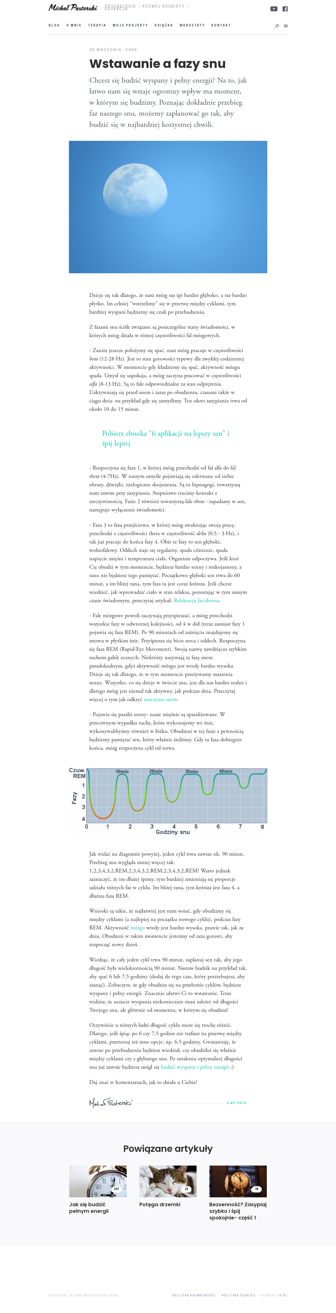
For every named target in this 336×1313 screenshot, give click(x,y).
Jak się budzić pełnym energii (89, 1207)
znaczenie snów (160, 700)
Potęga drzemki (159, 1204)
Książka (164, 25)
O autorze (237, 1103)
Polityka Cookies (238, 1295)
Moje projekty (130, 25)
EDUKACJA (116, 9)
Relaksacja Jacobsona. (197, 601)
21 (186, 1189)
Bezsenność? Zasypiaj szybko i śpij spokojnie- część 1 (238, 1211)
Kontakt (221, 25)
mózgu (137, 928)
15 (256, 1189)
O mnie (74, 25)
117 (116, 1189)
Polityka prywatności (194, 1295)
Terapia (97, 25)
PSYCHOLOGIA (120, 7)
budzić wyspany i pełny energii (195, 1067)
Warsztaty (192, 25)
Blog (54, 25)
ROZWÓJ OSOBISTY (163, 7)
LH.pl (282, 1295)
